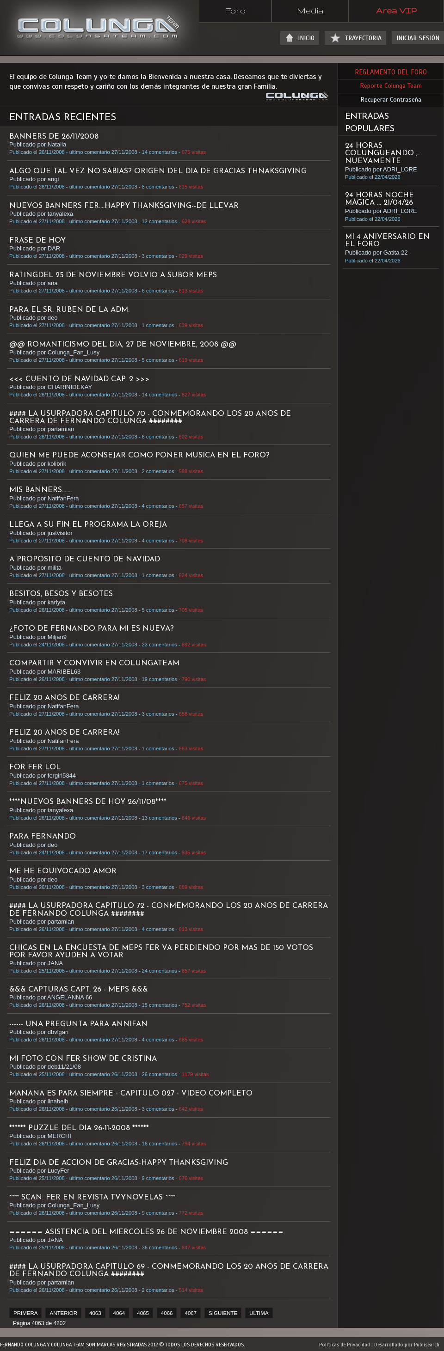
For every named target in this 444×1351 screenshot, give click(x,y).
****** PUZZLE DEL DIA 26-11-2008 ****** (79, 1128)
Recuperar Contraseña (390, 99)
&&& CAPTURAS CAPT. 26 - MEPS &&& (78, 989)
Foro (235, 10)
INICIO (306, 38)
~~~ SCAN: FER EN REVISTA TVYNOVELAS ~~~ (92, 1197)
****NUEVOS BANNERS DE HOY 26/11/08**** (87, 802)
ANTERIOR (63, 1313)
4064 (119, 1313)
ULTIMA (258, 1313)
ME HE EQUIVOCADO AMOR (63, 871)
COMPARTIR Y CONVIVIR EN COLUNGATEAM (94, 663)
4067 (191, 1313)
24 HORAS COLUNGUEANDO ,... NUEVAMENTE (383, 153)
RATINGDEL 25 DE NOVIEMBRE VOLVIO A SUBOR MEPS (113, 275)
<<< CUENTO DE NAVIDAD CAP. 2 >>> (79, 379)
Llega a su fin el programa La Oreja (88, 525)
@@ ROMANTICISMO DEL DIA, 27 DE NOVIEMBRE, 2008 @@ (122, 344)
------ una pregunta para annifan (78, 1024)
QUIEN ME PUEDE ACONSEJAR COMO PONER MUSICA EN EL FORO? (139, 455)
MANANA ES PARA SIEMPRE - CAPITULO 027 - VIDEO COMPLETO (131, 1093)
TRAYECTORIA (363, 38)
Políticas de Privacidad (344, 1344)
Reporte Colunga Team (391, 86)
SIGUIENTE (223, 1313)
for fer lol (35, 767)
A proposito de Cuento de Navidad (84, 559)
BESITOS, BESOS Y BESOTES (61, 594)
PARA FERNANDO (42, 836)
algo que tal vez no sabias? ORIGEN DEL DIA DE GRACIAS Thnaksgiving (158, 171)
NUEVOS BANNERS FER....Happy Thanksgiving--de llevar (124, 206)
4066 (167, 1313)
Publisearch (426, 1344)
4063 (95, 1313)
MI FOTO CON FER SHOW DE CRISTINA (83, 1059)
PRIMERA (25, 1313)
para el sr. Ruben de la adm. (69, 310)
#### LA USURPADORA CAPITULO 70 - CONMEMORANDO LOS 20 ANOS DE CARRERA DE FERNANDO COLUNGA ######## (150, 417)
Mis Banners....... (40, 490)
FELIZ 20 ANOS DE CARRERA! (64, 698)
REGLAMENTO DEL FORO (391, 72)
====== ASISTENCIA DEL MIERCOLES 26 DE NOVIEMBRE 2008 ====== (146, 1232)
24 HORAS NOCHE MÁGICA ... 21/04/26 (379, 199)
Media (310, 10)
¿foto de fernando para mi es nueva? (91, 629)
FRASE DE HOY (37, 240)
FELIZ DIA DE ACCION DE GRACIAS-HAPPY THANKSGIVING (118, 1163)
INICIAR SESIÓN (417, 38)
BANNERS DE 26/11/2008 (54, 136)
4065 (143, 1313)
